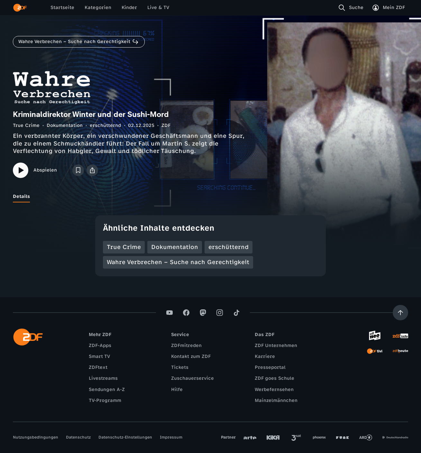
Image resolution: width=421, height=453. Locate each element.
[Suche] (352, 8)
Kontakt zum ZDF (191, 356)
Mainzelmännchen (276, 400)
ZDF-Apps (100, 345)
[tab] (21, 196)
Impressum (171, 437)
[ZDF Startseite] (20, 7)
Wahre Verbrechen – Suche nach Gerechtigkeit (178, 262)
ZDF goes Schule (274, 378)
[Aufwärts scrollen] (400, 312)
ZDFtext (98, 367)
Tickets (179, 367)
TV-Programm (105, 400)
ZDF (165, 125)
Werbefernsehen (274, 389)
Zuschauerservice (192, 378)
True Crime (26, 125)
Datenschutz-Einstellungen (125, 437)
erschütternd (105, 125)
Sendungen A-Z (107, 389)
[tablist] (210, 196)
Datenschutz (78, 437)
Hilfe (177, 389)
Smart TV (99, 356)
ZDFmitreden (186, 345)
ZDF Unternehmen (276, 345)
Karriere (265, 356)
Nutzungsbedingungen (35, 437)
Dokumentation (65, 125)
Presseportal (270, 367)
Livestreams (103, 378)
